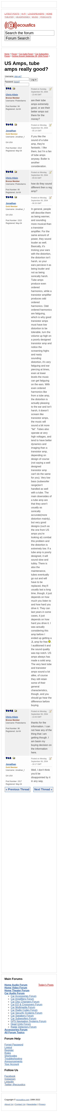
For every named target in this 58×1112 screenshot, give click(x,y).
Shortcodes (10, 1055)
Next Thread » (43, 789)
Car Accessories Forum (23, 996)
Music (35, 17)
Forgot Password (13, 1044)
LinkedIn (9, 1081)
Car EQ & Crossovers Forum (26, 1004)
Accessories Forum (16, 1029)
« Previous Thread (17, 789)
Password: (17, 83)
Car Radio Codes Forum (24, 1010)
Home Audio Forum (15, 985)
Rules (7, 1053)
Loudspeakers (36, 14)
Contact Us (20, 1104)
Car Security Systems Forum (26, 1013)
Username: (17, 78)
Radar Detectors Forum (24, 1027)
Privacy (42, 1104)
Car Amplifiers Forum (22, 999)
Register (9, 1050)
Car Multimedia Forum (23, 1007)
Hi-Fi (23, 14)
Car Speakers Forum (22, 1015)
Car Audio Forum (14, 993)
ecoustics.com (23, 1099)
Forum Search (17, 38)
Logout (8, 1047)
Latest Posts (11, 14)
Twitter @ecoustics (14, 1084)
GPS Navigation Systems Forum (28, 1021)
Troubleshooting (13, 1058)
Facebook (9, 1076)
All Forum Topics (14, 1032)
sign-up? (17, 76)
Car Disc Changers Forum (25, 1001)
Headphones (23, 17)
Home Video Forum (15, 987)
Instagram (9, 1079)
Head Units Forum (21, 1024)
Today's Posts (46, 985)
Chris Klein (12, 94)
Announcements (13, 1061)
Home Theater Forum (16, 990)
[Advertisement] (29, 884)
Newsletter (32, 1104)
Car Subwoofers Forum (23, 1018)
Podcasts (46, 17)
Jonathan (11, 130)
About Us (8, 1104)
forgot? (17, 82)
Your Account (11, 1064)
